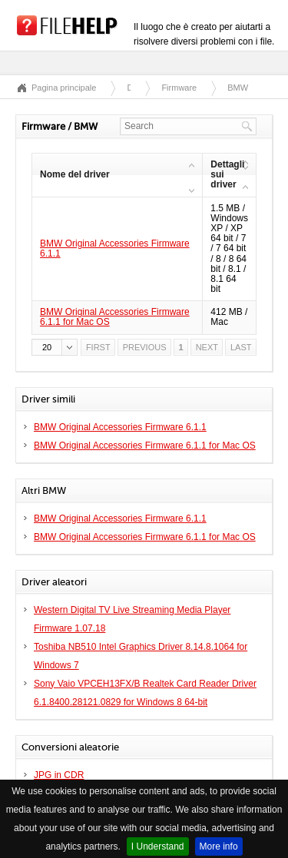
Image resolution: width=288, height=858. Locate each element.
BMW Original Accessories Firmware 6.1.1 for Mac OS (115, 316)
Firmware (179, 87)
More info (219, 846)
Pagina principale (63, 87)
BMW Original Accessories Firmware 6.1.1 (115, 248)
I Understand (157, 846)
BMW (237, 87)
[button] (54, 347)
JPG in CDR (59, 775)
